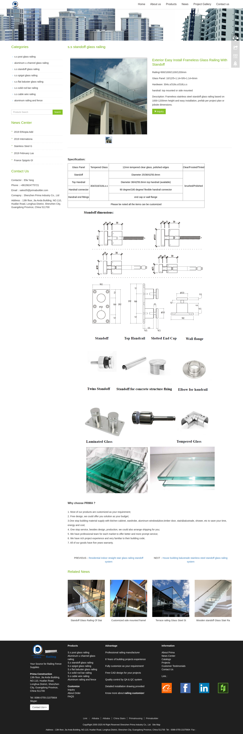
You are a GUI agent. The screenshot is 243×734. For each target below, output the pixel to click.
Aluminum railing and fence (82, 679)
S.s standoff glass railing (80, 662)
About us (155, 4)
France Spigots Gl (23, 160)
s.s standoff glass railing (26, 69)
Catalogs (166, 659)
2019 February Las (24, 153)
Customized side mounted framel (128, 620)
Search (57, 112)
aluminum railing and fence (28, 100)
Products (171, 4)
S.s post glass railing (78, 652)
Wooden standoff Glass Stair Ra (213, 620)
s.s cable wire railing (25, 94)
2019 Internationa (23, 139)
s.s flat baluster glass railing (28, 81)
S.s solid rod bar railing (80, 672)
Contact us (222, 4)
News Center (168, 656)
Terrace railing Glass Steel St (171, 620)
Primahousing (135, 718)
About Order (74, 693)
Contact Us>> (39, 707)
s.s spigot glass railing (25, 75)
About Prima (168, 652)
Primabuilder (152, 718)
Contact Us (167, 669)
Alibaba (95, 718)
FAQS (71, 696)
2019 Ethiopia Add (23, 132)
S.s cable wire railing (78, 676)
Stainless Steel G (23, 146)
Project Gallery (202, 4)
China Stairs (120, 718)
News (185, 4)
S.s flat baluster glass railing (82, 669)
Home (141, 4)
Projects (166, 662)
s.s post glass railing (25, 56)
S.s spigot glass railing (79, 666)
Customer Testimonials (173, 666)
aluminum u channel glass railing (31, 63)
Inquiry (159, 111)
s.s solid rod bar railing (26, 88)
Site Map (156, 725)
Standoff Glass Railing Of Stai (86, 620)
